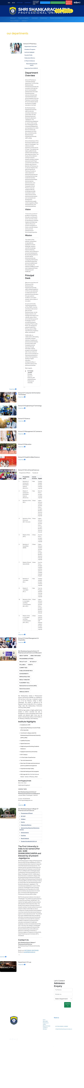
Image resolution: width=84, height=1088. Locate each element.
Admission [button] (24, 21)
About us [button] (12, 18)
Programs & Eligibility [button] (23, 18)
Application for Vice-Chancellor (67, 10)
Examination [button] (35, 18)
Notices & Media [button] (14, 21)
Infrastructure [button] (43, 18)
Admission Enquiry (58, 10)
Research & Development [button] (56, 18)
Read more (21, 964)
